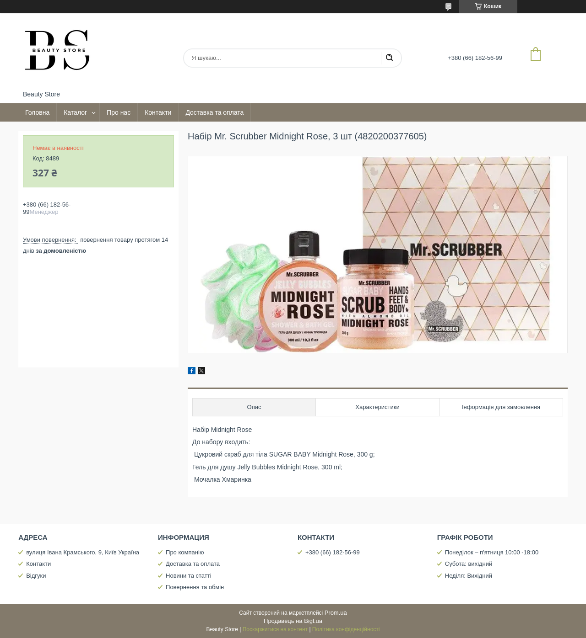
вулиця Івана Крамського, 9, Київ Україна (82, 552)
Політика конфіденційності (346, 629)
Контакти (158, 112)
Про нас (118, 112)
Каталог (75, 112)
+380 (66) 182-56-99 (332, 552)
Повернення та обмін (195, 587)
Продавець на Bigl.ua (293, 620)
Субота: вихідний (469, 563)
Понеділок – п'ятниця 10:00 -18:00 (491, 552)
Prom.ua (336, 612)
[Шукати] (389, 58)
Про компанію (185, 552)
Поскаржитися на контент (275, 629)
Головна (37, 112)
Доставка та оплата (214, 112)
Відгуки (36, 575)
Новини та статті (189, 575)
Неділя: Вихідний (468, 575)
